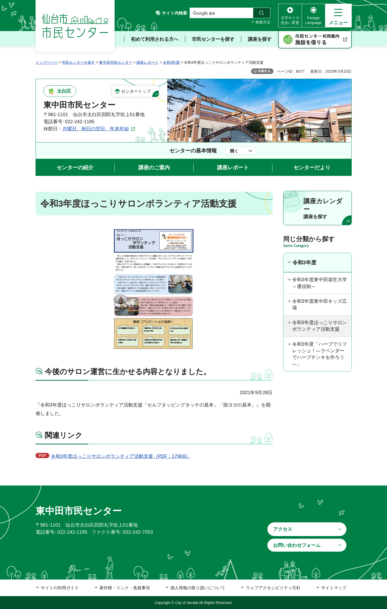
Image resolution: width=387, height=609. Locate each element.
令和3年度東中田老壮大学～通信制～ (319, 283)
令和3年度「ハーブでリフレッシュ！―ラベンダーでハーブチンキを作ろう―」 (319, 354)
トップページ (47, 62)
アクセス (282, 529)
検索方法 (263, 22)
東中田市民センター (115, 62)
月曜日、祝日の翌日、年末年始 (95, 128)
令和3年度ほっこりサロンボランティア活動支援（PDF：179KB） (121, 456)
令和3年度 (171, 62)
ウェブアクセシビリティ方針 (273, 588)
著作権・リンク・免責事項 (124, 588)
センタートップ (136, 91)
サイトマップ (333, 588)
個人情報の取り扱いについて (197, 588)
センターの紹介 (75, 167)
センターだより (311, 167)
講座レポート (147, 62)
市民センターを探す (78, 62)
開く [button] (234, 151)
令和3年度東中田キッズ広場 (319, 304)
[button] (338, 15)
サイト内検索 (174, 13)
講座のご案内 (154, 167)
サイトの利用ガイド (60, 588)
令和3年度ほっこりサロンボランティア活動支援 (319, 326)
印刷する (264, 71)
